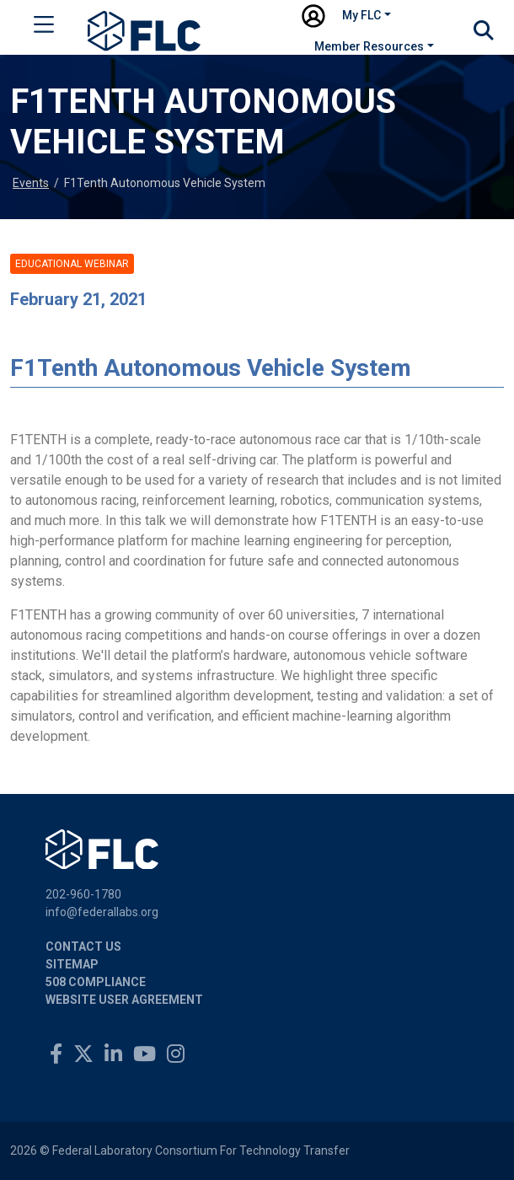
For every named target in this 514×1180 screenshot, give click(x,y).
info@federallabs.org (102, 912)
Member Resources (369, 46)
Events (31, 183)
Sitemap (72, 964)
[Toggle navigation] (43, 28)
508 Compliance (96, 982)
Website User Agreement (124, 999)
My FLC (361, 15)
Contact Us (83, 946)
